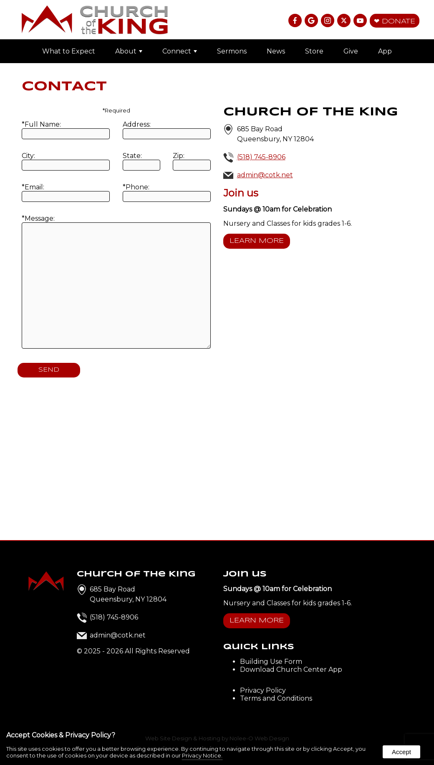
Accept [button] (401, 751)
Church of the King (136, 574)
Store (314, 51)
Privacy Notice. (202, 755)
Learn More (257, 241)
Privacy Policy (263, 690)
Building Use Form (271, 662)
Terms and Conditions (276, 698)
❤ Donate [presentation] (394, 21)
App (385, 51)
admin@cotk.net (265, 175)
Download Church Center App (291, 669)
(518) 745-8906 (261, 157)
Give (350, 51)
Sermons (232, 51)
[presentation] (295, 21)
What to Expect (68, 51)
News (276, 51)
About (128, 51)
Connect (179, 51)
